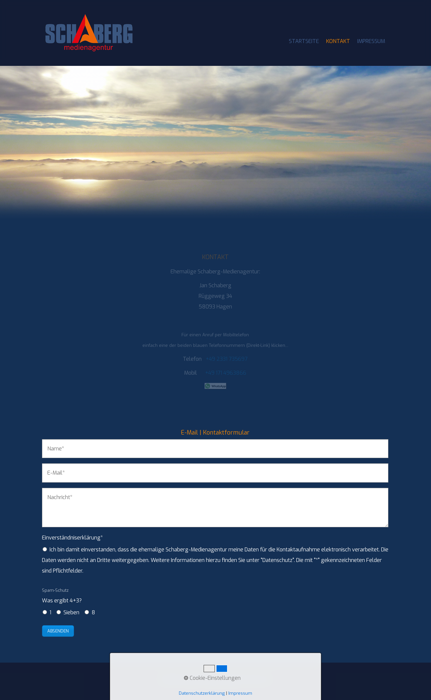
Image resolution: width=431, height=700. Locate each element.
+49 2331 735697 (227, 358)
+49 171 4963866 (225, 372)
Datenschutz (258, 679)
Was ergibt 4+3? (62, 595)
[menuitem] (304, 41)
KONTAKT (338, 41)
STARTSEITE (304, 41)
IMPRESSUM (371, 41)
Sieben (71, 612)
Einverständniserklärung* (72, 537)
